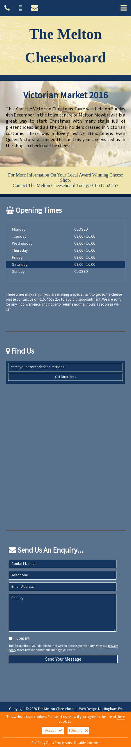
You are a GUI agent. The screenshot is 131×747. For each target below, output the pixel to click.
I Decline (78, 730)
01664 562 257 (104, 185)
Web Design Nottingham (98, 709)
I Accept (52, 730)
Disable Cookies (86, 743)
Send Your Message (63, 659)
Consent (19, 638)
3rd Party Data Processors (52, 743)
